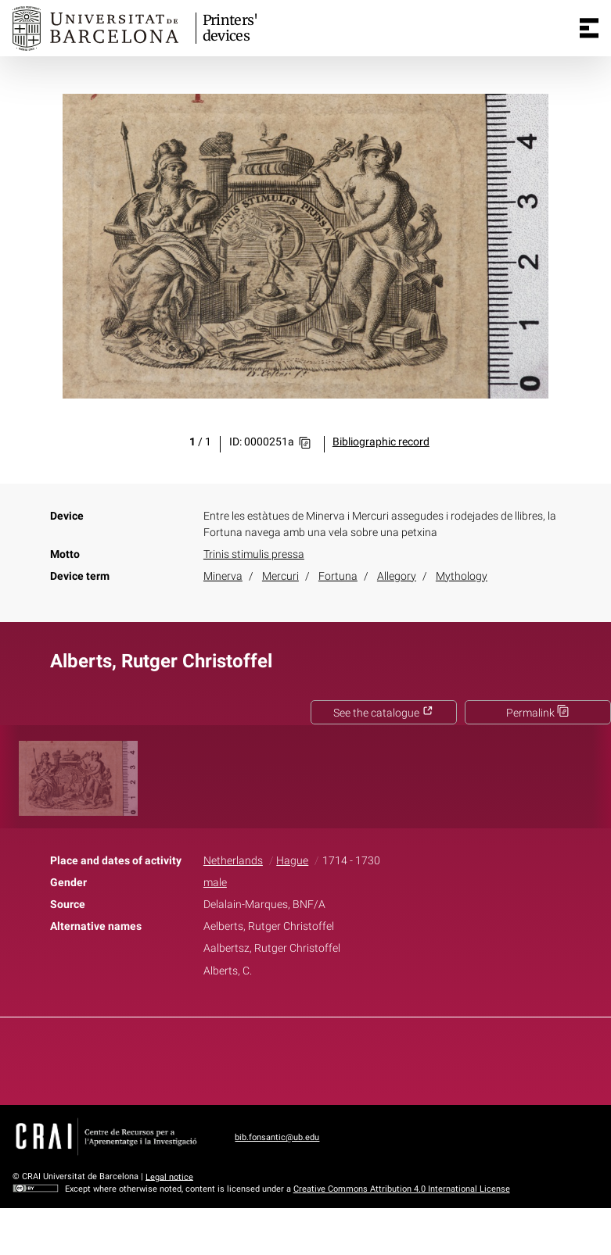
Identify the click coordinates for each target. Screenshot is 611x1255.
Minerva (223, 576)
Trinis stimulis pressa (253, 554)
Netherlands (233, 860)
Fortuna (338, 576)
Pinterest (332, 1058)
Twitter (297, 1058)
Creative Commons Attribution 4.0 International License (401, 1189)
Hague (292, 860)
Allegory (396, 576)
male (215, 882)
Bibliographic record (380, 442)
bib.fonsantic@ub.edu (277, 1137)
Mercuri (280, 576)
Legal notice (169, 1176)
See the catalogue (383, 713)
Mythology (461, 576)
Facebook (261, 1058)
